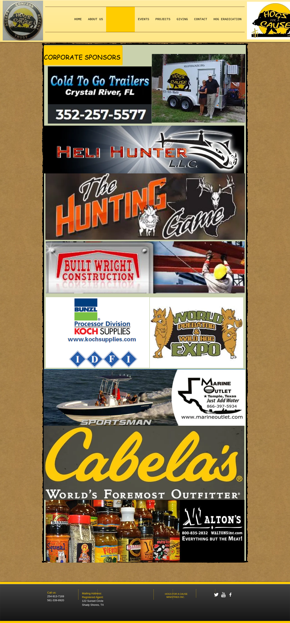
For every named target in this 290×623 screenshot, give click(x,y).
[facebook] (230, 594)
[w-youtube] (223, 594)
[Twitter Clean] (216, 594)
